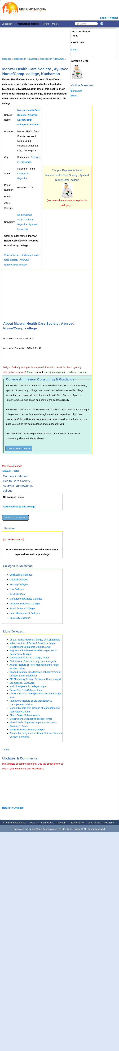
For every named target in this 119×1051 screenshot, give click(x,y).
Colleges (6, 58)
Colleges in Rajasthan (26, 58)
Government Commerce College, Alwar (30, 646)
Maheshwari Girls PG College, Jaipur (29, 657)
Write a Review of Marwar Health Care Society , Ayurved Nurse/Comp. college (21, 260)
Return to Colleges (12, 807)
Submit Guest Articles (14, 822)
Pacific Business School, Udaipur (27, 729)
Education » (8, 23)
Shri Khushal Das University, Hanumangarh (32, 661)
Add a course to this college (19, 506)
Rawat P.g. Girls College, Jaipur (26, 690)
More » (56, 23)
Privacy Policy (76, 822)
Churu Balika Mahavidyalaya (24, 715)
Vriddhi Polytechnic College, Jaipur (28, 686)
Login (103, 17)
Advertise (109, 822)
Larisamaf (76, 90)
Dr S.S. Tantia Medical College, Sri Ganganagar (34, 639)
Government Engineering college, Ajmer (30, 718)
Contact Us (47, 822)
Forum (45, 23)
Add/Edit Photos (10, 470)
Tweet (7, 749)
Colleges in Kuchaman (52, 58)
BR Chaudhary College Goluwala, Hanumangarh (35, 679)
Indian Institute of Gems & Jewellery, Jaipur (32, 643)
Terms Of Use (94, 822)
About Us (34, 822)
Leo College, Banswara (21, 682)
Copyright (61, 822)
